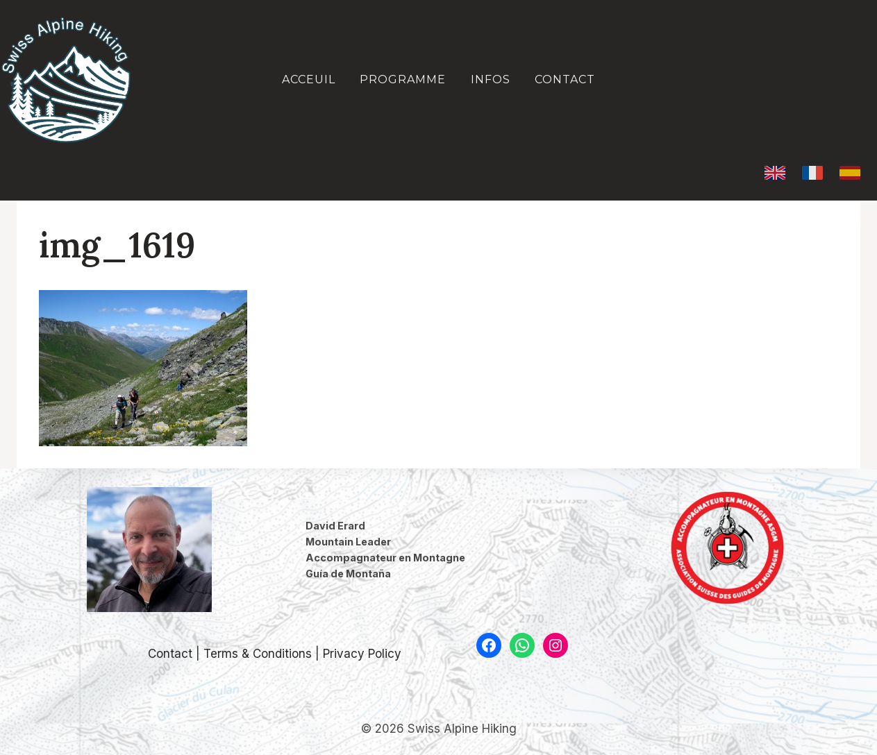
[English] (775, 173)
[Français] (812, 173)
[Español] (850, 173)
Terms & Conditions (257, 654)
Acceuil (308, 79)
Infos (490, 79)
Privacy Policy (362, 654)
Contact (565, 79)
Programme (403, 79)
